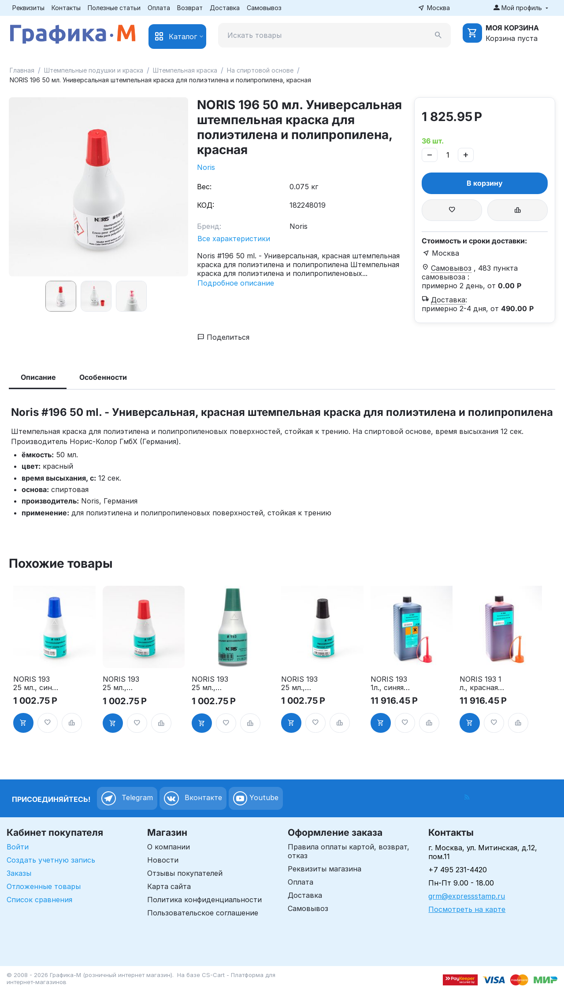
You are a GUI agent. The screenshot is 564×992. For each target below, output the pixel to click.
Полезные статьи (114, 7)
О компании (168, 846)
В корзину (485, 183)
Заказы (19, 873)
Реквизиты (28, 7)
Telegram (127, 798)
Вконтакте (193, 798)
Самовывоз (264, 7)
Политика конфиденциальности (204, 899)
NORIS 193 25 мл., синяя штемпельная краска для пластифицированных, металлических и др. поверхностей (36, 683)
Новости (162, 860)
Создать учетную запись (51, 860)
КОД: (205, 205)
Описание (38, 377)
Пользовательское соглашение (202, 912)
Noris (206, 167)
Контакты (66, 7)
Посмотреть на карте (466, 909)
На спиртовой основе (260, 70)
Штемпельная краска (185, 70)
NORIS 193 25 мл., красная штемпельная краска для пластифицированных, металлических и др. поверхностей (126, 683)
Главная (22, 70)
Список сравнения (39, 899)
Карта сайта (169, 886)
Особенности (103, 377)
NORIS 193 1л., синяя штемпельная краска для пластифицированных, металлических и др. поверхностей (394, 683)
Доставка (225, 7)
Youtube (255, 798)
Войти (18, 846)
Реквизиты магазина (324, 868)
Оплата (159, 7)
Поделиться (223, 337)
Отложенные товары (44, 886)
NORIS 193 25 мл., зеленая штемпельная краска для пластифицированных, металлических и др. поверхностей (215, 683)
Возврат (190, 7)
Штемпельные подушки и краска (93, 70)
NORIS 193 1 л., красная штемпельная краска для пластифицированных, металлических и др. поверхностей (483, 683)
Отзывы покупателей (185, 873)
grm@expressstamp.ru (466, 896)
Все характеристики (233, 238)
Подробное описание (235, 283)
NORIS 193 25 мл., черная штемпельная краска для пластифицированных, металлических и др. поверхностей (304, 683)
